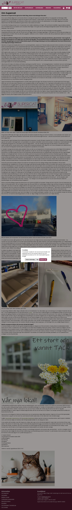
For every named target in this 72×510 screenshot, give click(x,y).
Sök (10, 7)
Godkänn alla (43, 259)
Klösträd (48, 7)
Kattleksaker (39, 7)
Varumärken (57, 7)
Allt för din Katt (18, 7)
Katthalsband (29, 7)
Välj (37, 259)
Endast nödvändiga (30, 259)
